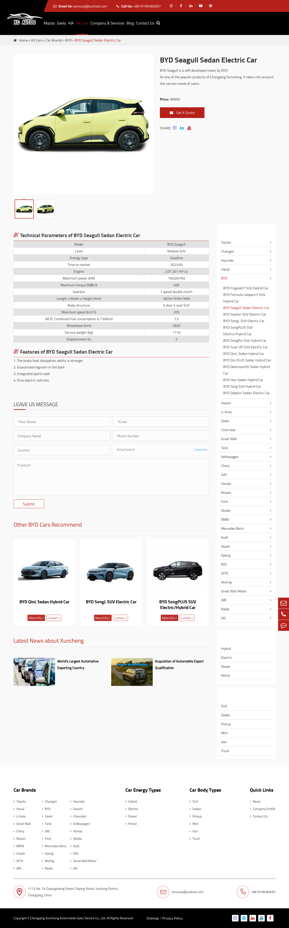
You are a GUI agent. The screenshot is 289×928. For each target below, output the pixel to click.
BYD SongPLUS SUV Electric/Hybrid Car (177, 604)
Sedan (225, 715)
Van (224, 741)
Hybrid (226, 648)
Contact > (54, 618)
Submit (29, 504)
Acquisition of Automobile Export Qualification (179, 664)
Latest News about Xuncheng (49, 641)
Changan (227, 251)
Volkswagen (230, 456)
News (255, 801)
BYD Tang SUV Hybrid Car (242, 386)
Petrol (225, 675)
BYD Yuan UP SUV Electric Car (245, 347)
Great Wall (229, 438)
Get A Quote (182, 113)
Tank (224, 447)
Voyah (225, 546)
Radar (225, 609)
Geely (61, 23)
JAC (223, 618)
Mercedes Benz (232, 528)
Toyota (226, 242)
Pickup (226, 724)
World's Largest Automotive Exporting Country (78, 664)
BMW (225, 519)
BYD (68, 40)
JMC (224, 600)
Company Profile (262, 808)
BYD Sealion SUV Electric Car (244, 314)
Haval (225, 269)
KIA (71, 23)
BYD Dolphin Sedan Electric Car (246, 392)
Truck (225, 750)
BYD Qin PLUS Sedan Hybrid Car (247, 360)
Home (23, 40)
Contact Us (145, 23)
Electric (226, 657)
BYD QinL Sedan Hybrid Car (44, 602)
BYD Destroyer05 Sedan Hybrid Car (246, 370)
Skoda (225, 510)
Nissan (226, 492)
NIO (224, 564)
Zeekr (225, 420)
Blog (130, 23)
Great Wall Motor (234, 591)
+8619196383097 (138, 6)
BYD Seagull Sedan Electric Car (98, 40)
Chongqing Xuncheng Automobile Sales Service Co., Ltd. (68, 918)
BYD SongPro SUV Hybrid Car (245, 340)
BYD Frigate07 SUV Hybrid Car (245, 288)
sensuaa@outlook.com (80, 6)
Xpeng (225, 555)
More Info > (36, 618)
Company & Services (107, 23)
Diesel (225, 666)
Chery (225, 465)
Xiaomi (226, 403)
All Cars (82, 23)
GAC (224, 474)
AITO (224, 573)
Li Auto (226, 412)
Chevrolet (228, 429)
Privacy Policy (172, 918)
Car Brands (54, 40)
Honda (226, 483)
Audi (224, 537)
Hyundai (227, 260)
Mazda (49, 23)
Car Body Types (237, 693)
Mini (224, 732)
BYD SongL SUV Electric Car (111, 602)
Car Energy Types (239, 635)
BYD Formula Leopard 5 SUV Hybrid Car (244, 298)
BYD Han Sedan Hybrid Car (243, 379)
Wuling (226, 582)
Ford (224, 501)
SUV (224, 706)
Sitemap (153, 918)
